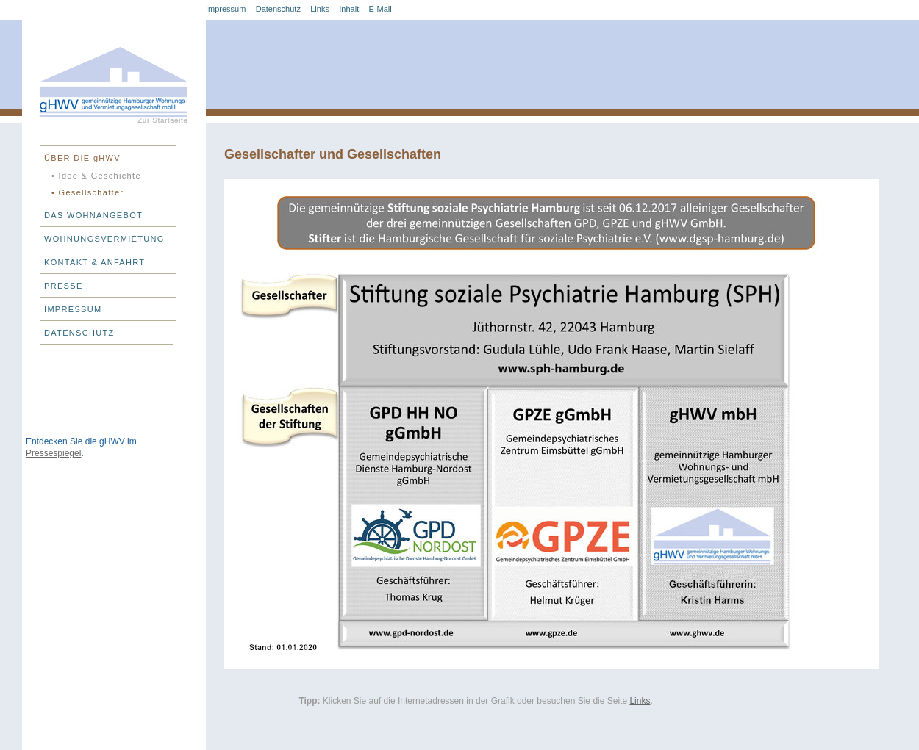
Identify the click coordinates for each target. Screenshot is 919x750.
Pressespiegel (53, 453)
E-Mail (380, 8)
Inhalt (349, 8)
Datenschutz (278, 8)
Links (319, 8)
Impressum (226, 8)
